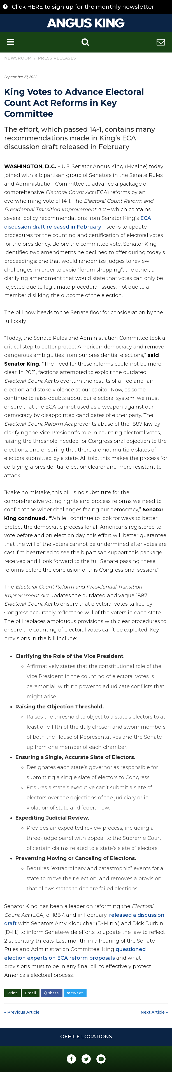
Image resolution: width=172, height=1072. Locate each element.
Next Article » (154, 1012)
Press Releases (57, 58)
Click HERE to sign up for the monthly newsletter (83, 6)
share (51, 993)
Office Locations (86, 1037)
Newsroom (18, 58)
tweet (75, 993)
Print (12, 993)
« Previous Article (21, 1012)
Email (30, 993)
